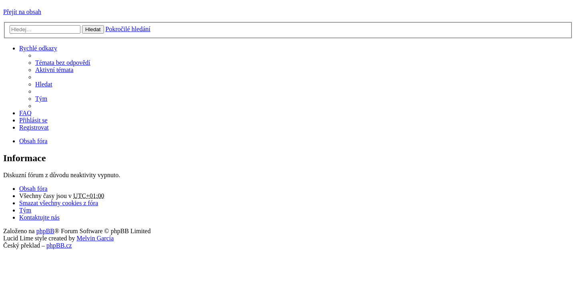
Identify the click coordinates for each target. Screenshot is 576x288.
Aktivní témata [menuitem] (54, 69)
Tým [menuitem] (41, 98)
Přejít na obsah (22, 11)
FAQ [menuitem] (25, 113)
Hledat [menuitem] (43, 84)
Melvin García (95, 238)
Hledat (93, 29)
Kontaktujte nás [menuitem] (39, 217)
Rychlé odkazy (38, 48)
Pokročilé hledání (128, 29)
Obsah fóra (33, 188)
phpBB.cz (59, 245)
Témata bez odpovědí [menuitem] (62, 62)
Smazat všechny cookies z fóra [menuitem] (58, 203)
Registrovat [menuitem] (34, 127)
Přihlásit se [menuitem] (33, 120)
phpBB (45, 231)
